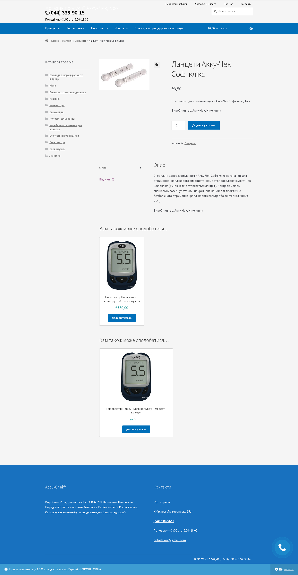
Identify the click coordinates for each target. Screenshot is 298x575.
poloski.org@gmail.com (170, 540)
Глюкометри (99, 28)
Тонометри (56, 112)
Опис (102, 168)
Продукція (52, 28)
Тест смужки (57, 149)
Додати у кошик (203, 125)
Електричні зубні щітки (64, 135)
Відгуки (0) (106, 179)
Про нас (228, 4)
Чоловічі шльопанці (62, 118)
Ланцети (121, 28)
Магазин (67, 40)
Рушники (54, 98)
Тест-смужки (75, 28)
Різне (52, 85)
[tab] (121, 168)
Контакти (246, 4)
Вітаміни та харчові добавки (67, 92)
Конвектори (56, 105)
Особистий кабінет (176, 4)
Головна (54, 40)
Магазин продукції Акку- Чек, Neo (81, 8)
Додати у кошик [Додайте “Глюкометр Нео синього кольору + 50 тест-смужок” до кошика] (122, 318)
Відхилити (286, 569)
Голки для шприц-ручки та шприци (158, 28)
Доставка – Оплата (205, 4)
